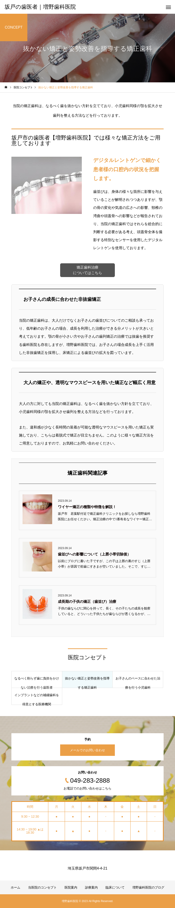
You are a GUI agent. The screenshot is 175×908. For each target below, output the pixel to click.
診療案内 (91, 887)
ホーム (15, 887)
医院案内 (70, 887)
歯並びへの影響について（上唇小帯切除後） (94, 554)
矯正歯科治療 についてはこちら (87, 270)
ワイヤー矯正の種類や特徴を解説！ (87, 507)
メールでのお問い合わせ (87, 750)
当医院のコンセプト (42, 887)
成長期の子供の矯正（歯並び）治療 (87, 602)
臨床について (115, 887)
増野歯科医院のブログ (148, 887)
